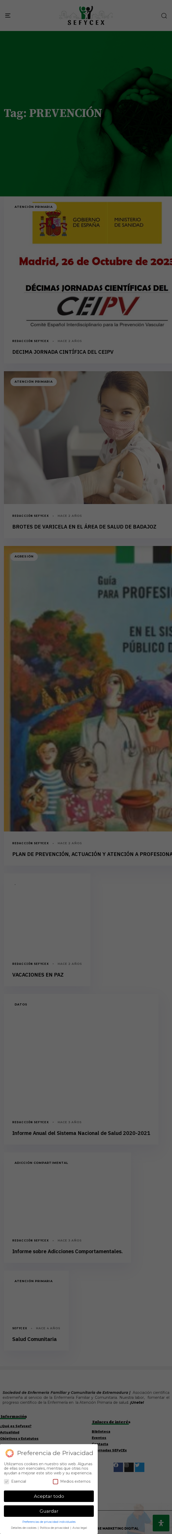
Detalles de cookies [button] (24, 1528)
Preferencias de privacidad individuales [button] (49, 1522)
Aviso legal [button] (79, 1528)
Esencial (15, 1481)
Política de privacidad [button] (55, 1528)
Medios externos (71, 1481)
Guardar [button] (49, 1511)
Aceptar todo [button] (49, 1496)
